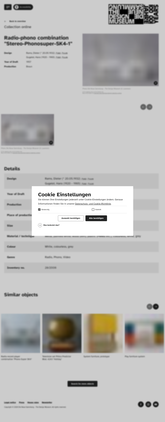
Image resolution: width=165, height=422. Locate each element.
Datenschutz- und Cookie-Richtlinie (93, 203)
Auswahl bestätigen (70, 218)
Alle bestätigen (96, 218)
